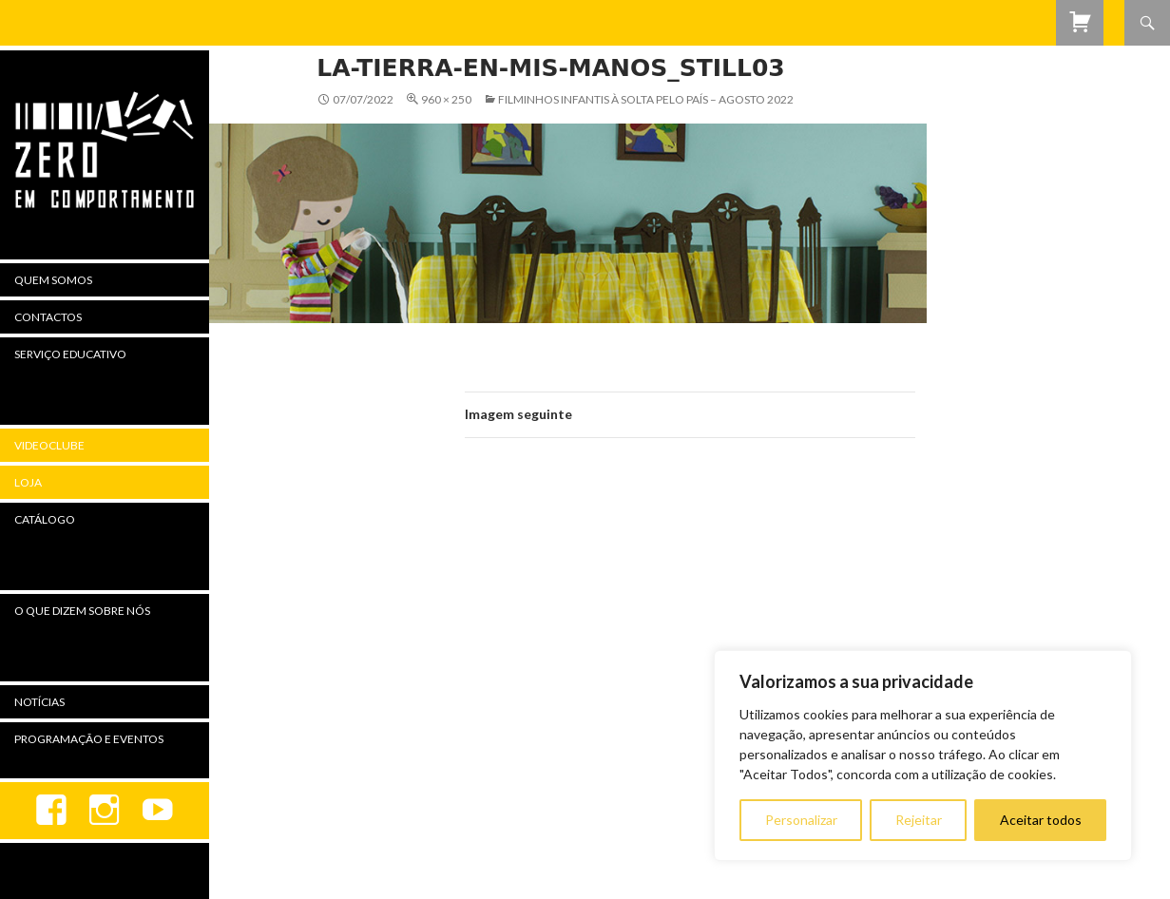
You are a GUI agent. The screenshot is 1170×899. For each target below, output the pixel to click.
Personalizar (801, 820)
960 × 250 (446, 99)
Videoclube (49, 445)
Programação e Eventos (88, 739)
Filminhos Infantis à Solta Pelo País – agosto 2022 (646, 99)
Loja (28, 482)
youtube (157, 810)
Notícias (39, 702)
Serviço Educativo (70, 354)
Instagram (104, 810)
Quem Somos (53, 280)
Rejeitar (918, 820)
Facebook (51, 810)
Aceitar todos (1041, 820)
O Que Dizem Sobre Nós (82, 610)
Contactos (48, 317)
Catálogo (44, 519)
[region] (923, 755)
